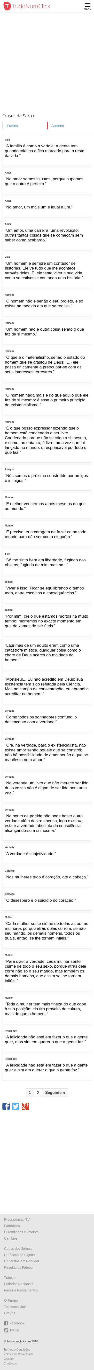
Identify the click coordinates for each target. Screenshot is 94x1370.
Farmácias (12, 1226)
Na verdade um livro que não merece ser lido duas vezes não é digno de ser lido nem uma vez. (46, 788)
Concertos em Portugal (21, 1261)
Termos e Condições (17, 1349)
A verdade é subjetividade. (30, 854)
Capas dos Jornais (18, 1249)
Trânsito (10, 1278)
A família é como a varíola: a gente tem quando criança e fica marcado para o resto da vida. (44, 151)
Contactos (10, 1363)
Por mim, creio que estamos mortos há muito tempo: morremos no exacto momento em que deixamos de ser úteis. (46, 621)
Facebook (14, 1323)
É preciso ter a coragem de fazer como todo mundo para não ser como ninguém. (45, 534)
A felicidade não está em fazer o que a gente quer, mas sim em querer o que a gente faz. (46, 1039)
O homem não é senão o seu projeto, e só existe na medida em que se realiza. (44, 303)
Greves (9, 1313)
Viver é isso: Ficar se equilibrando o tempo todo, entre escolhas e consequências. (44, 590)
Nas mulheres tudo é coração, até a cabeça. (46, 877)
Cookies (9, 1359)
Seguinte (55, 1093)
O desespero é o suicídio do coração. (40, 900)
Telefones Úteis (15, 1307)
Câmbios (10, 1238)
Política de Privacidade (18, 1354)
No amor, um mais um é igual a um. (38, 207)
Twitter (11, 1330)
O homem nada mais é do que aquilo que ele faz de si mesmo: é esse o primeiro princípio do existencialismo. (46, 400)
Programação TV (17, 1219)
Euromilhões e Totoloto (21, 1232)
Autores (57, 126)
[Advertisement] (47, 62)
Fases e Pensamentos (21, 1290)
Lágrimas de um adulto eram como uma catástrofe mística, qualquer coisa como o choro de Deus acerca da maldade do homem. (43, 652)
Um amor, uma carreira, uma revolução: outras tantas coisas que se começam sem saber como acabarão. (44, 235)
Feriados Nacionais (18, 1284)
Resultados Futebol (18, 1267)
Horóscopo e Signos (19, 1255)
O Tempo (11, 1300)
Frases (12, 126)
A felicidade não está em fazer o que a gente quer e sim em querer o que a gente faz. (46, 1067)
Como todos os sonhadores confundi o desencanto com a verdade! (41, 719)
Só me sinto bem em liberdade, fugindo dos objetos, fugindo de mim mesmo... (45, 562)
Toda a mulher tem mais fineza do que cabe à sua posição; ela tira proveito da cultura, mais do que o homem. (45, 1009)
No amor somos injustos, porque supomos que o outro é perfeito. (44, 181)
